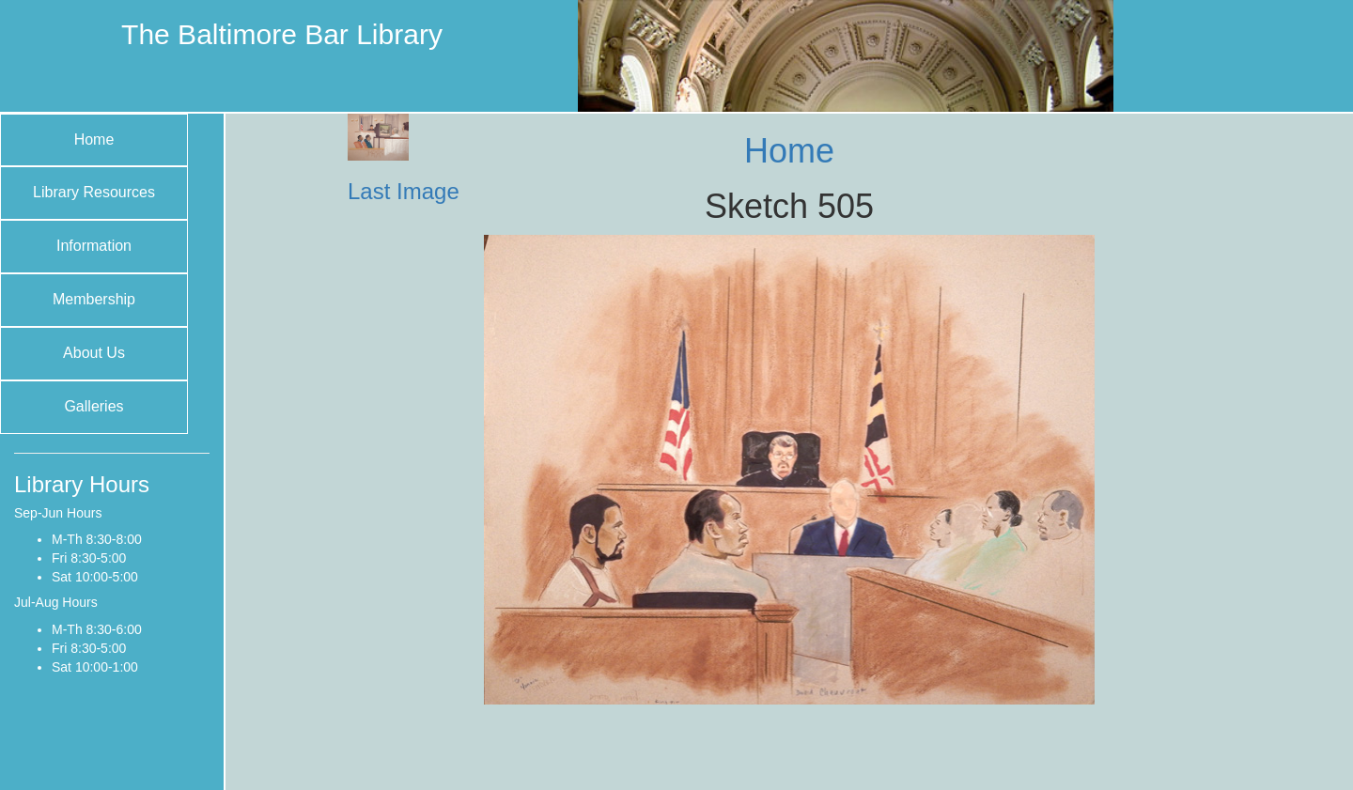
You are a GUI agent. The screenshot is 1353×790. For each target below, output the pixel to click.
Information (94, 246)
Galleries (93, 406)
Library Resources (94, 192)
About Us (94, 353)
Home (94, 139)
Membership (94, 299)
